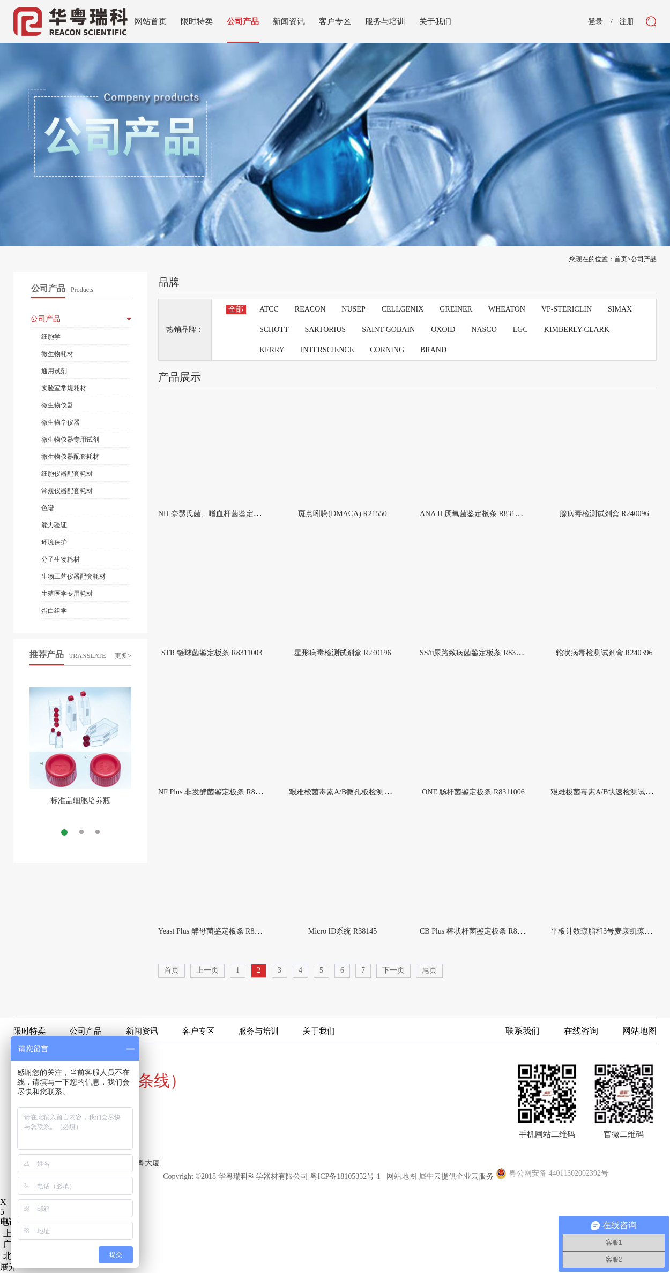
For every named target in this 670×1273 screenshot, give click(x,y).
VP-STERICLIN (566, 309)
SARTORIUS (325, 329)
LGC (520, 329)
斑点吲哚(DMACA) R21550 (342, 514)
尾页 (429, 970)
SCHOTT (273, 329)
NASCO (483, 329)
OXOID (443, 329)
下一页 (393, 970)
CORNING (387, 350)
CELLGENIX (403, 309)
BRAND (433, 350)
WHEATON (506, 309)
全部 (235, 309)
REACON (310, 309)
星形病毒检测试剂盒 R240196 (342, 653)
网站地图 (399, 1176)
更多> (123, 656)
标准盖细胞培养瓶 (80, 801)
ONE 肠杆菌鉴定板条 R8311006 (473, 792)
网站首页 (151, 21)
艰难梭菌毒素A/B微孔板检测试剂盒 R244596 (362, 792)
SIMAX (620, 309)
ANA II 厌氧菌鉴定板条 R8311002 (475, 514)
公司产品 (644, 259)
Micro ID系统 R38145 (342, 931)
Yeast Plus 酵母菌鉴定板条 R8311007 (217, 931)
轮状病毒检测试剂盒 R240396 (604, 653)
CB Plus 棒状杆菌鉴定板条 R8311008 (479, 931)
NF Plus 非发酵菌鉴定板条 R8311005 (217, 792)
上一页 (207, 970)
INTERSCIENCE (327, 350)
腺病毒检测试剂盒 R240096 (604, 514)
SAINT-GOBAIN (388, 329)
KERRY (272, 350)
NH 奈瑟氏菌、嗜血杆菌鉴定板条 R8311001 (229, 514)
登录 (595, 22)
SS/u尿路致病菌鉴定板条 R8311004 (477, 653)
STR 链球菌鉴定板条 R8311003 (212, 653)
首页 (171, 970)
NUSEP (353, 309)
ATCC (269, 309)
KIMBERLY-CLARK (576, 329)
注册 (626, 22)
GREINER (456, 309)
